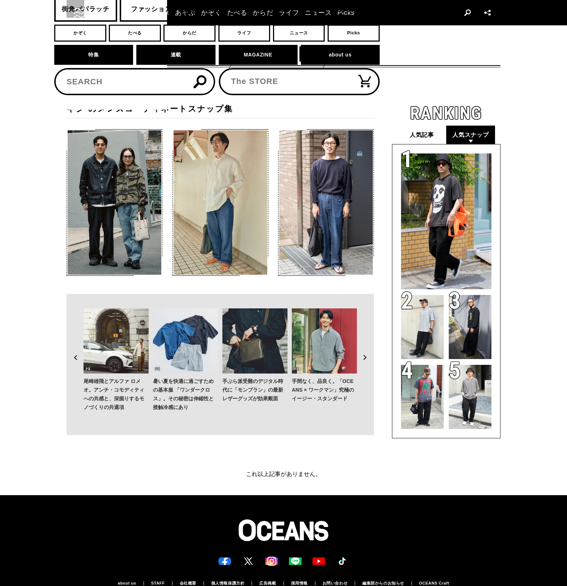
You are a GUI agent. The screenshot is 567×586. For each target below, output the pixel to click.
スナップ (96, 92)
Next (368, 341)
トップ (73, 92)
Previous (72, 341)
